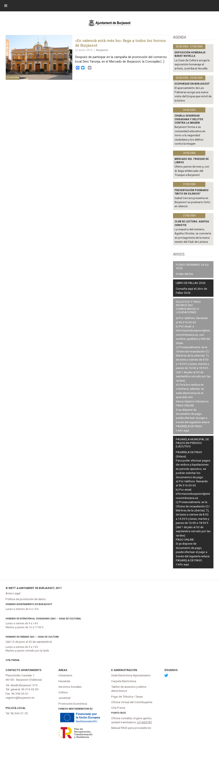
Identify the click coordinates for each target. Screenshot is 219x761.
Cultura (63, 692)
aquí (186, 430)
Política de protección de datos (26, 599)
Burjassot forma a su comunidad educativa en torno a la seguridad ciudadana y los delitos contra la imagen (190, 135)
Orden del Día (184, 274)
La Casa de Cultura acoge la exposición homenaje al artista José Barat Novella (192, 64)
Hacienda (64, 681)
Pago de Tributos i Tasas (127, 696)
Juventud (64, 698)
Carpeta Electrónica (123, 681)
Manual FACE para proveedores (131, 728)
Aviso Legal (13, 593)
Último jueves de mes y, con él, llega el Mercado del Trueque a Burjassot (192, 171)
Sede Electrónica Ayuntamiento (131, 675)
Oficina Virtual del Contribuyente (131, 702)
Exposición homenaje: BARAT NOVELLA (190, 54)
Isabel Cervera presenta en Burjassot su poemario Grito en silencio (192, 202)
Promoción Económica (72, 703)
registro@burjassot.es (20, 697)
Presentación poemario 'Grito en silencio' (192, 191)
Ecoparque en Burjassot (192, 83)
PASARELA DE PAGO (189, 426)
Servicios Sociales (69, 686)
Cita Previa (12, 660)
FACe (123, 713)
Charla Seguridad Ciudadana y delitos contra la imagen (189, 119)
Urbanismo (65, 675)
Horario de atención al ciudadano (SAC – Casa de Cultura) (43, 618)
